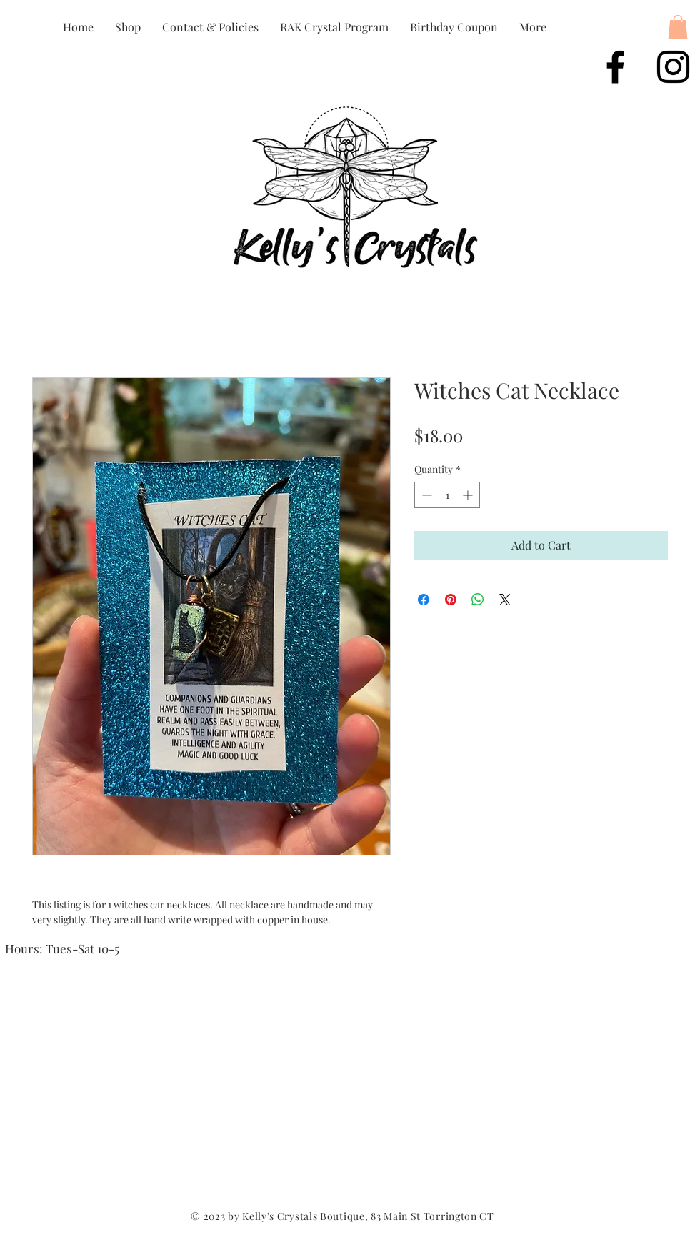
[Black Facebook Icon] (615, 67)
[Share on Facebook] (423, 599)
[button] (678, 27)
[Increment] (469, 494)
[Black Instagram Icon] (673, 67)
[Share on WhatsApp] (477, 599)
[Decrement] (425, 494)
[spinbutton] (447, 494)
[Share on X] (505, 599)
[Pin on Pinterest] (450, 599)
